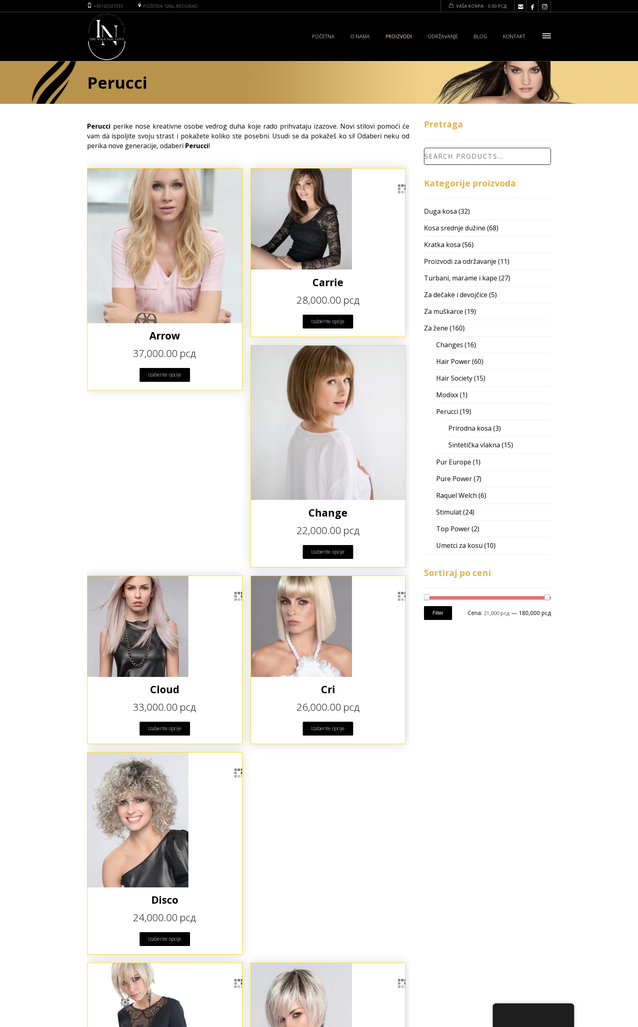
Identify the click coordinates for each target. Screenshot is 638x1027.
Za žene (436, 328)
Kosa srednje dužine (454, 227)
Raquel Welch (456, 495)
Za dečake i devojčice (455, 294)
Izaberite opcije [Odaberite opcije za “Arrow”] (164, 374)
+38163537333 (108, 6)
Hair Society (454, 378)
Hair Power (453, 361)
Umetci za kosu (459, 545)
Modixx (447, 394)
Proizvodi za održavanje (460, 261)
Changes (449, 344)
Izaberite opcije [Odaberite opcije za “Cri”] (328, 728)
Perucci (447, 411)
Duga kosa (440, 211)
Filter (438, 613)
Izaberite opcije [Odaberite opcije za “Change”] (328, 551)
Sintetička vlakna (474, 444)
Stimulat (448, 512)
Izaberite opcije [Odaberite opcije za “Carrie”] (328, 321)
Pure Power (454, 478)
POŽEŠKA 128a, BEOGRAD (170, 6)
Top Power (453, 528)
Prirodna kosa (470, 428)
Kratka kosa (442, 244)
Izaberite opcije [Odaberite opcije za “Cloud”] (164, 728)
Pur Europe (453, 462)
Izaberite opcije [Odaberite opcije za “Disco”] (164, 938)
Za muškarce (443, 311)
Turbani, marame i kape (460, 278)
